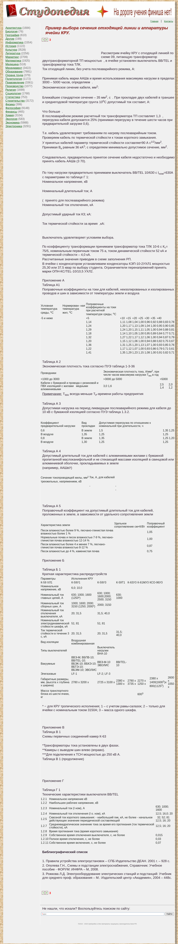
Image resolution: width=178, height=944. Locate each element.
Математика (13, 60)
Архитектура (13, 27)
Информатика (14, 42)
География (12, 35)
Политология (13, 78)
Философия (13, 108)
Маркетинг (12, 57)
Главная (154, 21)
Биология (11, 31)
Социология (13, 93)
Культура (11, 49)
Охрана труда (14, 75)
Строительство (15, 100)
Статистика (12, 97)
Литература (12, 53)
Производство (14, 86)
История (10, 46)
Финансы (11, 111)
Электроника (13, 126)
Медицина (12, 64)
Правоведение (14, 82)
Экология (11, 118)
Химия (9, 115)
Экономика (12, 122)
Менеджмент (13, 67)
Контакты (168, 21)
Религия (10, 89)
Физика (10, 104)
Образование (14, 71)
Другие (9, 38)
